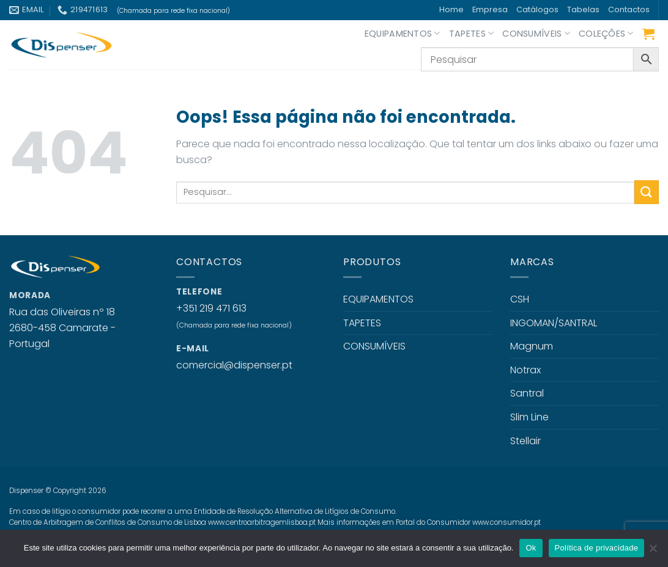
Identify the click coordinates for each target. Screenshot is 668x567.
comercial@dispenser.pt (234, 365)
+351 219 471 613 (211, 308)
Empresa (490, 9)
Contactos (629, 9)
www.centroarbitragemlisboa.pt (262, 522)
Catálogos (537, 9)
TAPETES (471, 33)
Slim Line (529, 417)
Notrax (525, 370)
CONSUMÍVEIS (536, 33)
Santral (527, 393)
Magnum (531, 346)
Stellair (525, 441)
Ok (530, 547)
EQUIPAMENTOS (402, 33)
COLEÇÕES (606, 33)
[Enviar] (646, 192)
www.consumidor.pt (506, 522)
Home (451, 9)
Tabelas (583, 9)
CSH (519, 299)
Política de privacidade (597, 547)
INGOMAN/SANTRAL (553, 323)
